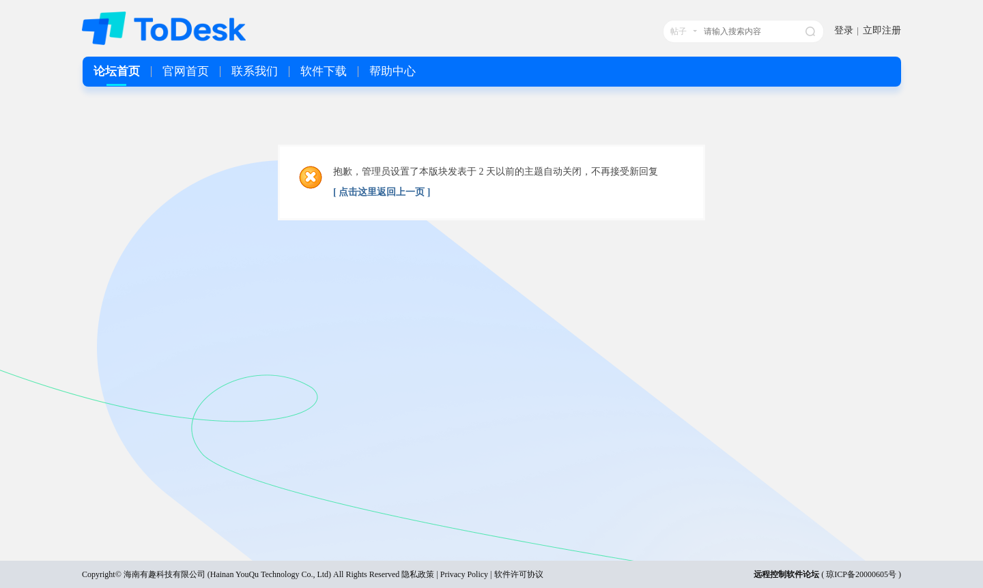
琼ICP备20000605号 (861, 574)
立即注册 (882, 30)
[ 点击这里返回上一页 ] (381, 192)
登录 (843, 30)
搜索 (810, 31)
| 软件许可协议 (515, 574)
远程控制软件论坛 (786, 574)
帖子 (678, 31)
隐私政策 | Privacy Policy (444, 574)
